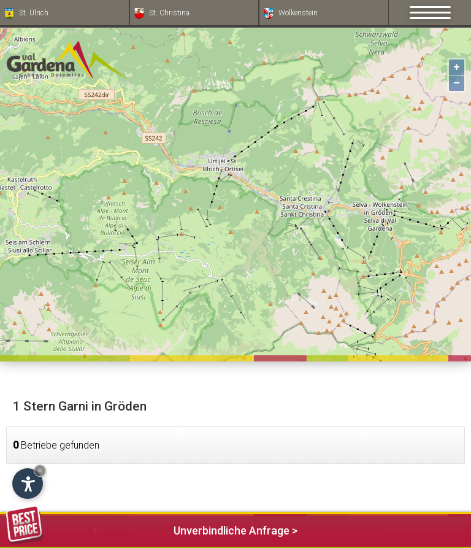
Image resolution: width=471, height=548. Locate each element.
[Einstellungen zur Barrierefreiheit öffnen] (27, 483)
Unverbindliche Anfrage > (151, 529)
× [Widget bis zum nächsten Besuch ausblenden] (39, 470)
